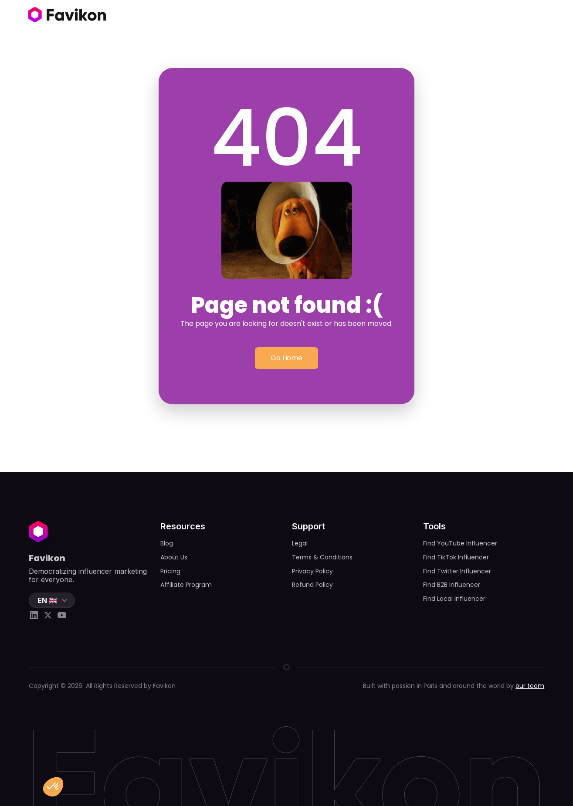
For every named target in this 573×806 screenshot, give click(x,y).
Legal (300, 543)
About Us (173, 557)
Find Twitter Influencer (457, 571)
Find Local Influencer (454, 598)
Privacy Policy (312, 571)
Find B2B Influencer (451, 584)
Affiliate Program (186, 584)
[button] (52, 600)
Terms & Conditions (322, 557)
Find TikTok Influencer (456, 557)
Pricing (170, 571)
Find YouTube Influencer (460, 543)
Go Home (286, 358)
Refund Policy (312, 584)
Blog (166, 543)
